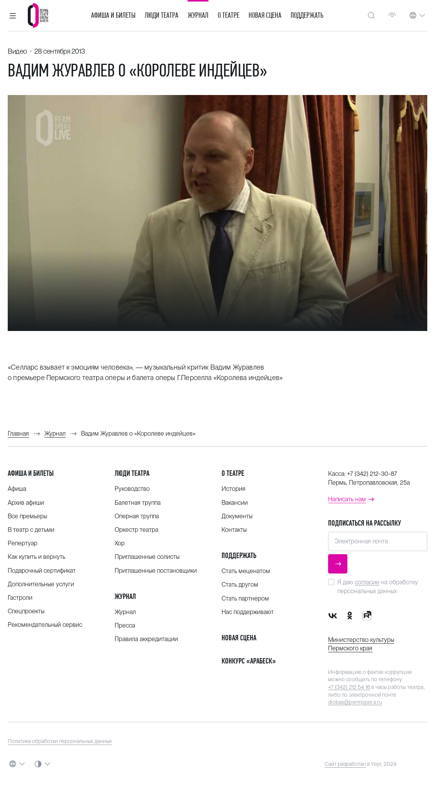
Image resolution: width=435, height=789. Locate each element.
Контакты (234, 529)
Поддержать (307, 15)
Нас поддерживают (248, 612)
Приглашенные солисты (147, 556)
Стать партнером (245, 598)
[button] (12, 15)
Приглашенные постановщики (156, 570)
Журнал (198, 15)
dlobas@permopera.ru (355, 702)
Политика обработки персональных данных (60, 741)
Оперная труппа (137, 516)
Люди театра (161, 15)
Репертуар (22, 543)
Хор (120, 543)
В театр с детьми (31, 529)
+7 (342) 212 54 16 (349, 687)
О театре (228, 15)
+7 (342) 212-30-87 (372, 473)
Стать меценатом (246, 571)
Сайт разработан (345, 764)
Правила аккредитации (146, 639)
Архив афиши (26, 502)
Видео (17, 51)
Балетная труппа (138, 502)
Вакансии (235, 502)
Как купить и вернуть (36, 556)
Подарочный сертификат (42, 570)
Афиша (17, 488)
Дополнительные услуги (41, 584)
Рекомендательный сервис (45, 624)
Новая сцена (265, 15)
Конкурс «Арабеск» (249, 661)
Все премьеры (27, 516)
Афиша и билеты (113, 15)
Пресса (125, 625)
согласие (367, 582)
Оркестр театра (136, 529)
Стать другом (240, 584)
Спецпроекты (26, 611)
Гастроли (20, 597)
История (233, 488)
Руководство (132, 488)
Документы (237, 516)
